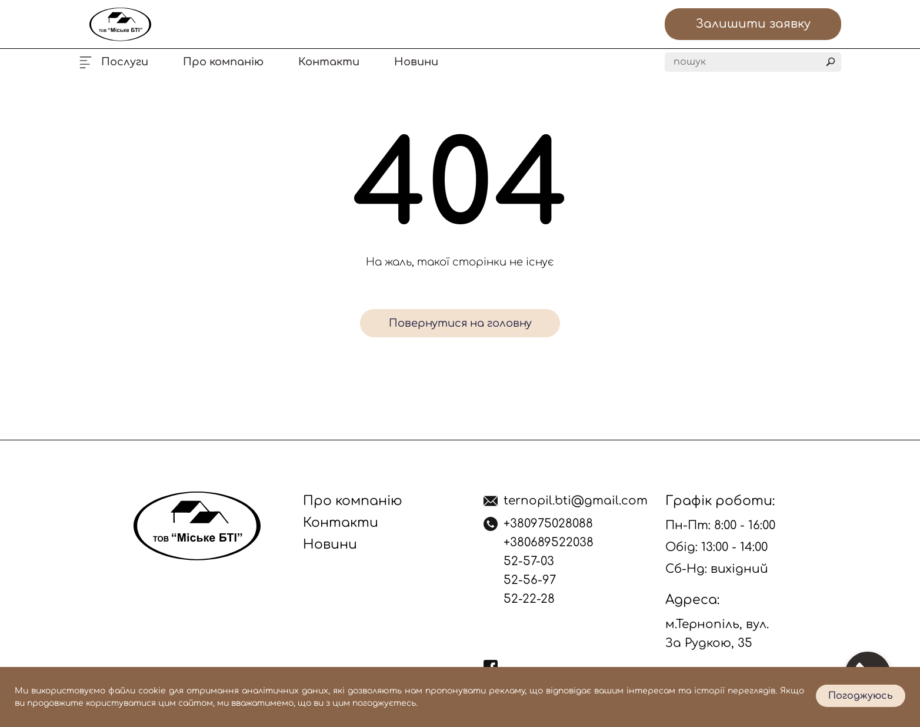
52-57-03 (529, 561)
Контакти (328, 62)
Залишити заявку (753, 24)
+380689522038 (549, 542)
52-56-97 (530, 580)
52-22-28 (529, 599)
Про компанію (223, 62)
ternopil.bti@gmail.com (576, 500)
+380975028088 (548, 523)
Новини (416, 62)
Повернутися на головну (460, 323)
